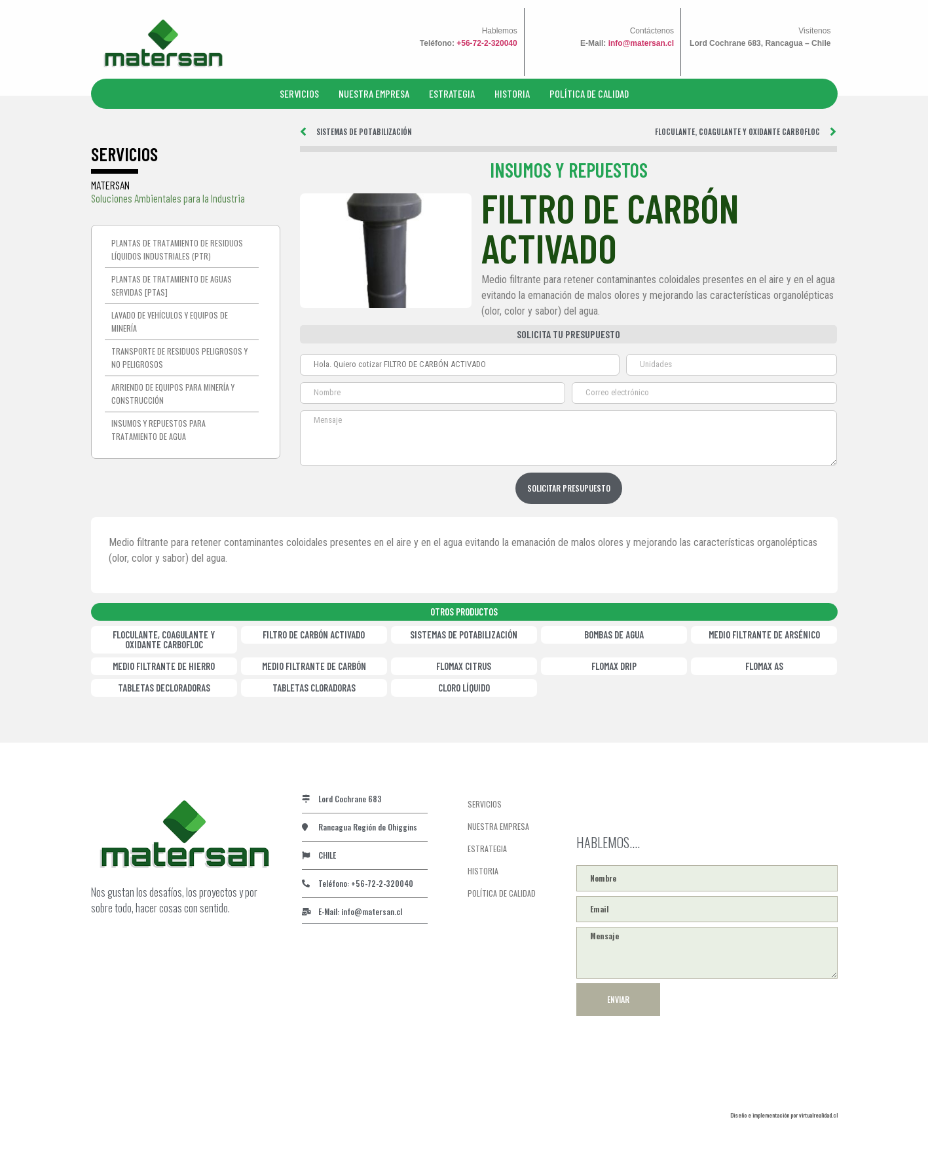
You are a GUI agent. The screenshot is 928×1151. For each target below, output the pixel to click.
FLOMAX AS (764, 666)
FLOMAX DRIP (614, 666)
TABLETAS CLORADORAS (314, 687)
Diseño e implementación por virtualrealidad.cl (784, 1115)
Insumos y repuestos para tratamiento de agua (158, 430)
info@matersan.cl (641, 43)
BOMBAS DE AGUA (614, 634)
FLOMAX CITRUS (463, 666)
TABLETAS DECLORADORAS (164, 687)
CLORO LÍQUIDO (464, 687)
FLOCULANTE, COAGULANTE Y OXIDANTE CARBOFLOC (164, 639)
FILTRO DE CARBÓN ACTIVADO (314, 634)
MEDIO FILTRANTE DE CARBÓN (314, 666)
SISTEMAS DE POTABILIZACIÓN (463, 634)
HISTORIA (512, 93)
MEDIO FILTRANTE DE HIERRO (164, 666)
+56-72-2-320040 (486, 43)
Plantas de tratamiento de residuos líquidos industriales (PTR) (177, 249)
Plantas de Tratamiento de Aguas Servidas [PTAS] (171, 285)
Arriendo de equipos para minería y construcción (172, 393)
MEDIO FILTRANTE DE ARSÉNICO (764, 634)
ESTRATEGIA (452, 93)
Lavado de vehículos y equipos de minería (169, 321)
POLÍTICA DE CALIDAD (589, 93)
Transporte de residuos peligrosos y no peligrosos (179, 357)
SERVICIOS (299, 93)
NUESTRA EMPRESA (374, 93)
